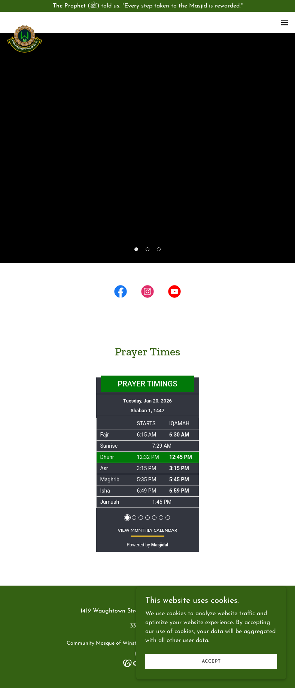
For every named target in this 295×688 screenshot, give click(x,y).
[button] (284, 22)
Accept (211, 676)
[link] (24, 27)
